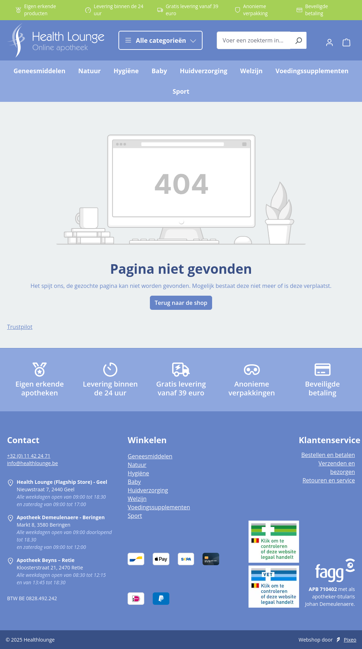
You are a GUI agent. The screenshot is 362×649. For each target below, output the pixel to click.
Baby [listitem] (134, 482)
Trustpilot (20, 327)
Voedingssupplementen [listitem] (159, 507)
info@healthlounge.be (32, 463)
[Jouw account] (329, 40)
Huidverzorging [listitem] (148, 490)
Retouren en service (329, 480)
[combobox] (254, 40)
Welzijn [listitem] (137, 499)
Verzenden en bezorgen (337, 467)
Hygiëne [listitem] (138, 473)
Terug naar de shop (180, 303)
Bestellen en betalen (328, 455)
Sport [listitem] (135, 516)
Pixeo (350, 639)
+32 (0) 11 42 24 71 (29, 455)
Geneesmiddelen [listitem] (150, 456)
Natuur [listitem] (137, 465)
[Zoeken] (298, 40)
